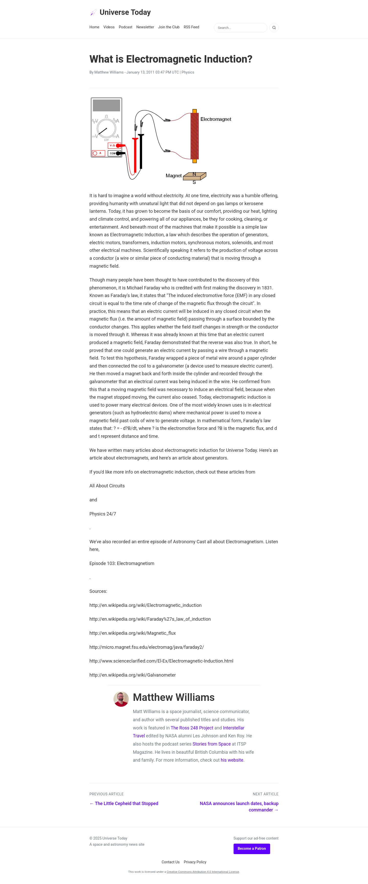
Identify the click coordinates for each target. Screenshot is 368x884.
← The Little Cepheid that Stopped (123, 804)
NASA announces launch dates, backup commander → (239, 808)
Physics (188, 74)
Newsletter (145, 28)
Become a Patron (252, 850)
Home (94, 28)
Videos (109, 28)
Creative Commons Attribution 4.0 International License (203, 873)
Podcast (125, 28)
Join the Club (169, 28)
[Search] (274, 28)
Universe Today (122, 13)
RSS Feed (191, 28)
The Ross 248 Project (192, 729)
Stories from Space (212, 745)
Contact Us (171, 863)
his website (232, 761)
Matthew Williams (108, 74)
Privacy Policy (195, 863)
